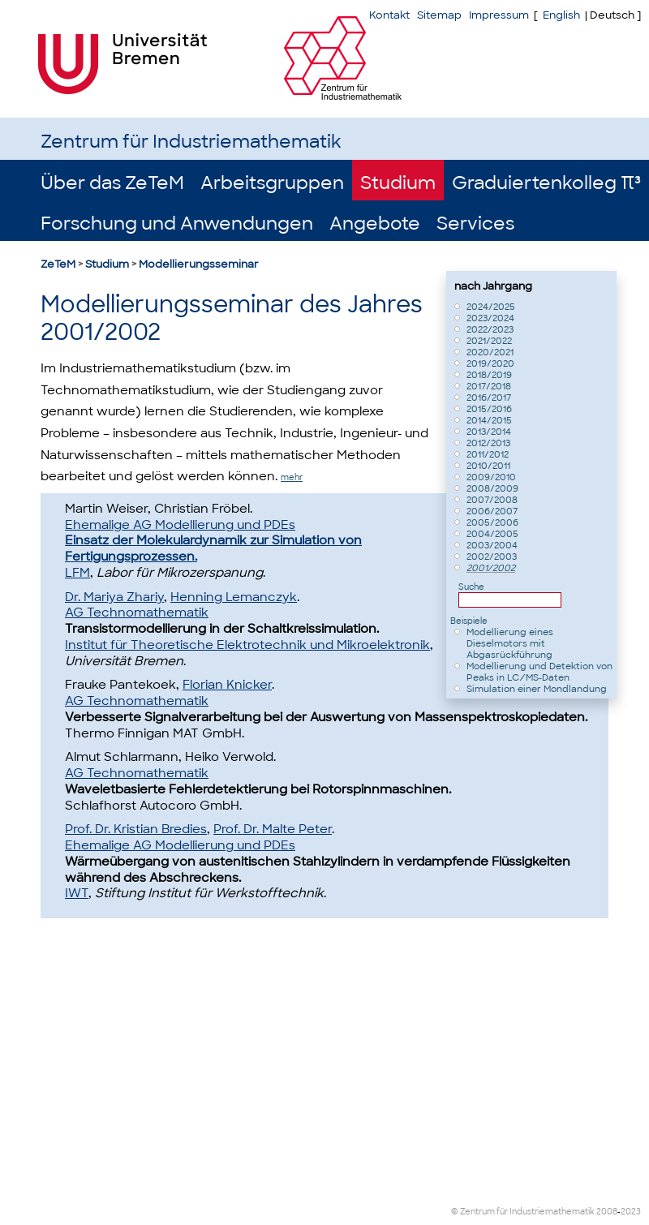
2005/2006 (492, 522)
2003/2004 (492, 545)
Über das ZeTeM (112, 183)
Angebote (374, 223)
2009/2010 (491, 477)
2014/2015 (489, 420)
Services (475, 223)
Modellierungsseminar (199, 264)
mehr (292, 477)
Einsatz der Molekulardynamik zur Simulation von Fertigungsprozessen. (213, 548)
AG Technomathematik (136, 612)
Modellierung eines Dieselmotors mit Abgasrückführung (509, 643)
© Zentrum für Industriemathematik (523, 1211)
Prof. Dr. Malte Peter (272, 829)
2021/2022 (489, 340)
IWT (76, 893)
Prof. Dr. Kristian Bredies (136, 829)
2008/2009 (492, 488)
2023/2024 (490, 318)
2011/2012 (487, 454)
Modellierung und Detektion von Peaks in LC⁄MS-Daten (539, 671)
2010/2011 (488, 465)
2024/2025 (490, 306)
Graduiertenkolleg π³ (546, 183)
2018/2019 (489, 374)
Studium (398, 183)
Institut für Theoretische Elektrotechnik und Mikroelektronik (247, 645)
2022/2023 (490, 329)
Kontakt (389, 15)
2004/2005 (492, 533)
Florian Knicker (227, 685)
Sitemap (439, 15)
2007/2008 (492, 499)
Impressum (499, 15)
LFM (77, 573)
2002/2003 (491, 556)
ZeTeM (58, 264)
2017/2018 (488, 386)
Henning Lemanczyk (233, 597)
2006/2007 (492, 511)
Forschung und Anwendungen (177, 223)
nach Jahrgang (493, 286)
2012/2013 (488, 443)
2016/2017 (488, 397)
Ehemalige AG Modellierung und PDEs (180, 525)
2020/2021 (490, 352)
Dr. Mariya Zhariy (114, 597)
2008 (606, 1211)
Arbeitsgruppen (272, 183)
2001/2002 (490, 568)
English (561, 15)
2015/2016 (489, 409)
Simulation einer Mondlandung (536, 688)
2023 (631, 1211)
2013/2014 (488, 431)
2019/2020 (490, 363)
